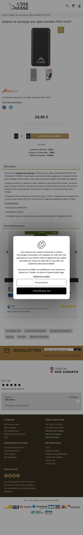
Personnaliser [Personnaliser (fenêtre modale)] (41, 282)
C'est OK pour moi (41, 291)
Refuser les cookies (41, 276)
